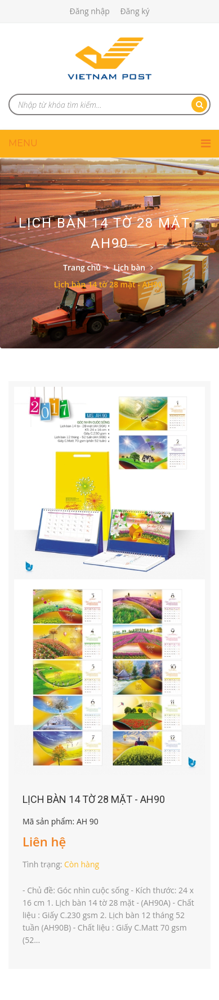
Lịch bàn (130, 267)
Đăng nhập (89, 11)
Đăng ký (134, 11)
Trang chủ (82, 267)
